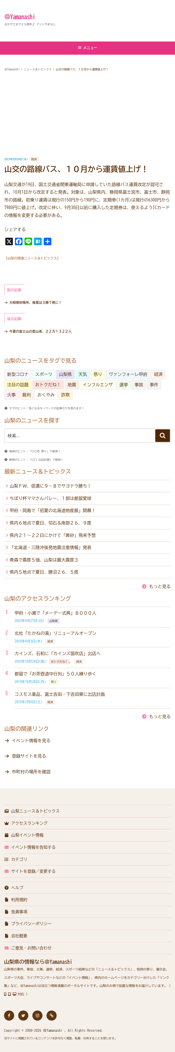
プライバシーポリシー (28, 924)
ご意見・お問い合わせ (28, 948)
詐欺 (65, 395)
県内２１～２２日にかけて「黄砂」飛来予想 (53, 535)
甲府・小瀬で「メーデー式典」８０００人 (55, 613)
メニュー (87, 48)
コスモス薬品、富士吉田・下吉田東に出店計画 (60, 694)
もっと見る (160, 586)
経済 (34, 159)
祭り (98, 374)
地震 (72, 384)
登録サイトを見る (29, 756)
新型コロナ (18, 374)
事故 (139, 384)
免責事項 (15, 912)
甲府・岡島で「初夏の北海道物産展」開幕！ (53, 510)
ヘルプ (13, 888)
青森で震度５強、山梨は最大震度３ (44, 560)
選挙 (123, 384)
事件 (154, 384)
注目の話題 (18, 384)
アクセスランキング (26, 823)
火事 (11, 395)
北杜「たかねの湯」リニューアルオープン (55, 633)
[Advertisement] (87, 114)
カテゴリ (15, 859)
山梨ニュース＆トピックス (32, 811)
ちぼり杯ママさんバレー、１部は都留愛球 (50, 498)
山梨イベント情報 (23, 835)
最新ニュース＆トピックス (37, 471)
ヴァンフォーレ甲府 (128, 374)
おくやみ (46, 395)
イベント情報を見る (31, 740)
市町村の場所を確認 (31, 772)
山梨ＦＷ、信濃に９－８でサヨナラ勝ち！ (50, 486)
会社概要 (15, 936)
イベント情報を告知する (30, 847)
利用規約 (15, 900)
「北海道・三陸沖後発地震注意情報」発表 (50, 547)
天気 (82, 374)
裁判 (26, 395)
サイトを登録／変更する (30, 871)
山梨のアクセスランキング (37, 598)
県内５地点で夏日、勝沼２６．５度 (44, 572)
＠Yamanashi (19, 17)
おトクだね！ (48, 384)
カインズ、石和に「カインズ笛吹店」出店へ (58, 653)
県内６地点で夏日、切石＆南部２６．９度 (50, 523)
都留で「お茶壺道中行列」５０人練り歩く (55, 674)
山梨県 (65, 374)
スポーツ (43, 374)
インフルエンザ (98, 384)
